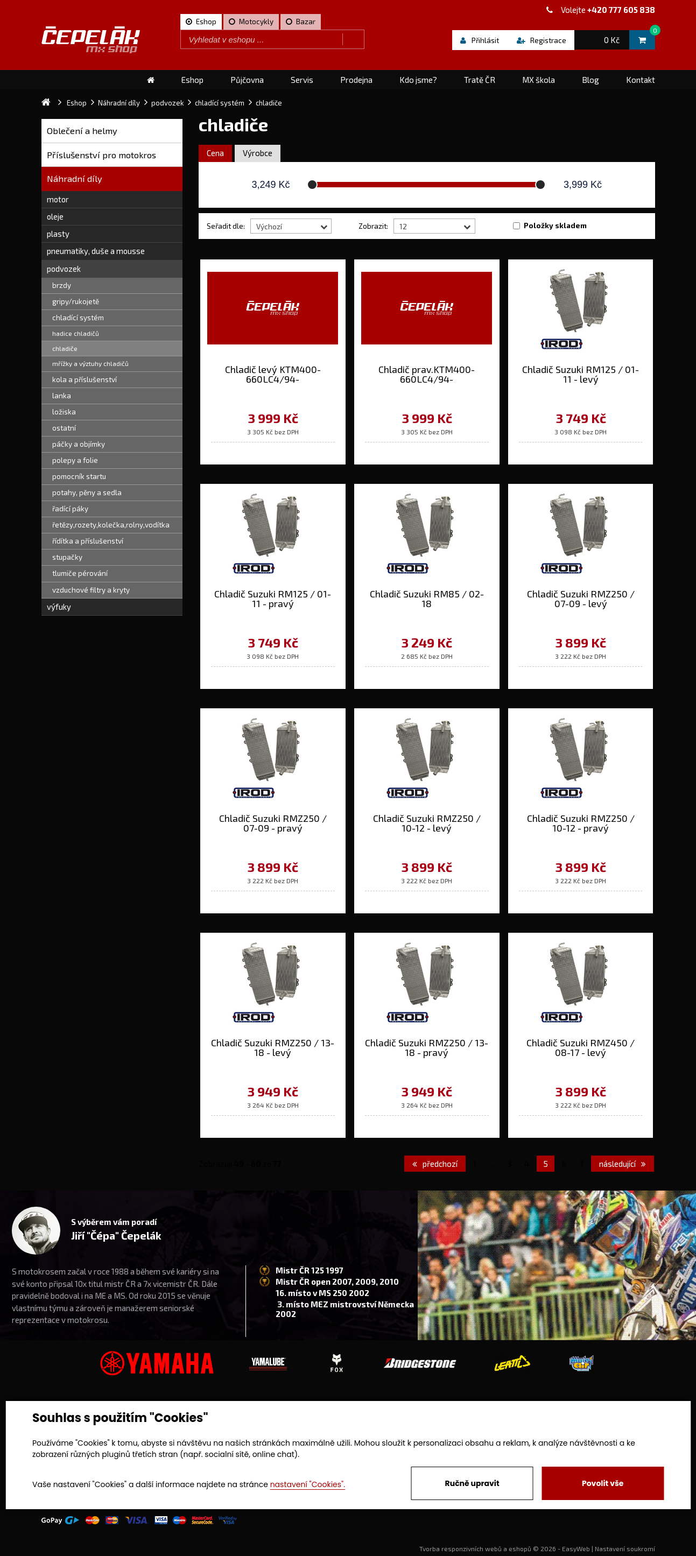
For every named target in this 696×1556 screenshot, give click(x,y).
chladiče (65, 348)
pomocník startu (79, 476)
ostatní (64, 428)
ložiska (64, 411)
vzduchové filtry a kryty (91, 590)
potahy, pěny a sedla (87, 492)
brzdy (61, 285)
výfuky (59, 606)
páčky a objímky (78, 444)
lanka (61, 395)
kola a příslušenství (84, 379)
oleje (55, 216)
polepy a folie (75, 460)
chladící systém (78, 317)
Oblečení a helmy (82, 130)
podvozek (64, 268)
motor (58, 199)
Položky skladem (555, 225)
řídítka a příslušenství (87, 541)
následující (622, 1163)
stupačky (67, 557)
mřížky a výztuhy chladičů (90, 363)
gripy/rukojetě (75, 301)
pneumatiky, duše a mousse (96, 251)
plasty (58, 233)
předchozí (435, 1163)
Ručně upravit (472, 1483)
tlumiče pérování (80, 573)
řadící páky (70, 508)
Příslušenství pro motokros (101, 155)
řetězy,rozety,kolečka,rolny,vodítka (111, 524)
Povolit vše (602, 1483)
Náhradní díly (74, 178)
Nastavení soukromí (625, 1548)
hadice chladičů (75, 333)
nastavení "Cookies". (307, 1484)
